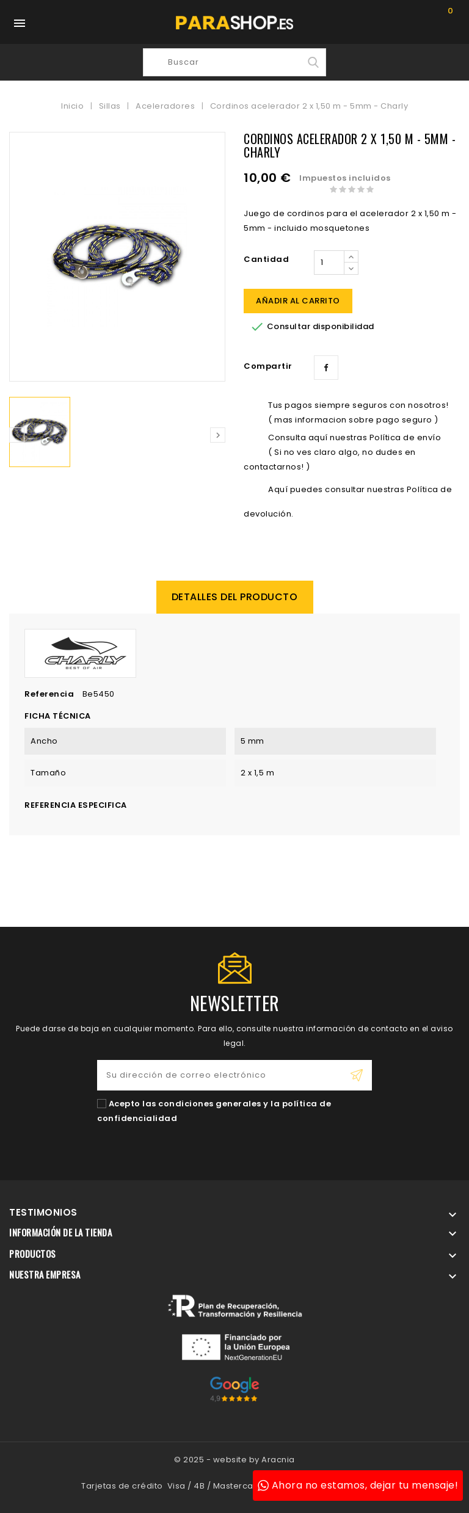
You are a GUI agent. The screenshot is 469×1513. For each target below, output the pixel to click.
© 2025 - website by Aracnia (234, 1459)
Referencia (49, 694)
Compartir (326, 367)
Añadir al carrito (298, 301)
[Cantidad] (329, 262)
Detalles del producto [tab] (235, 597)
